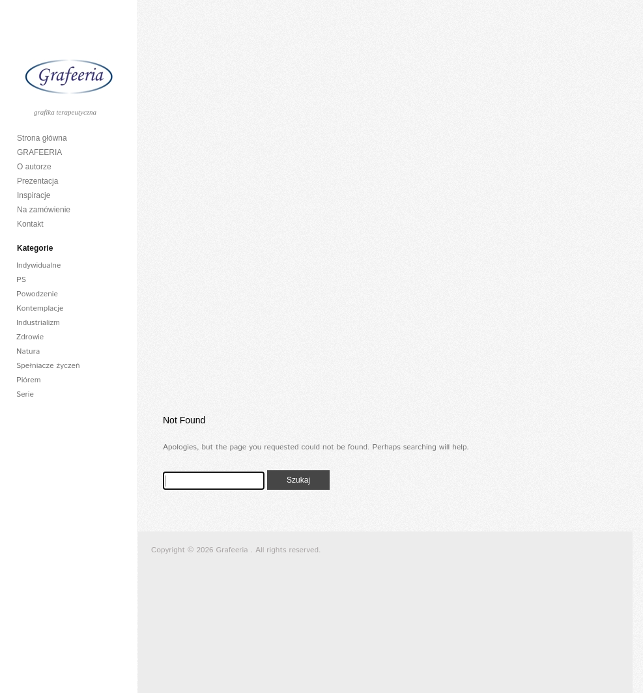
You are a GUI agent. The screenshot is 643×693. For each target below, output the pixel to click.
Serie (25, 394)
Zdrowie (30, 337)
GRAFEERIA (39, 152)
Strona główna (42, 138)
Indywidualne (38, 265)
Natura (28, 351)
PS (21, 279)
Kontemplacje (40, 308)
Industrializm (38, 322)
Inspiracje (33, 195)
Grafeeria (233, 550)
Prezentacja (37, 181)
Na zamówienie (43, 209)
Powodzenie (37, 294)
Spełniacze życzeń (48, 365)
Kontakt (30, 224)
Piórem (28, 380)
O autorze (34, 166)
